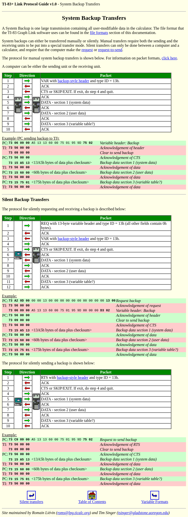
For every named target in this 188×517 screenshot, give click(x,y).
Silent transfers (31, 500)
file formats (99, 33)
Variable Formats (154, 500)
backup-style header (73, 81)
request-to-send (110, 50)
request (87, 50)
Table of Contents (92, 500)
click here (169, 58)
